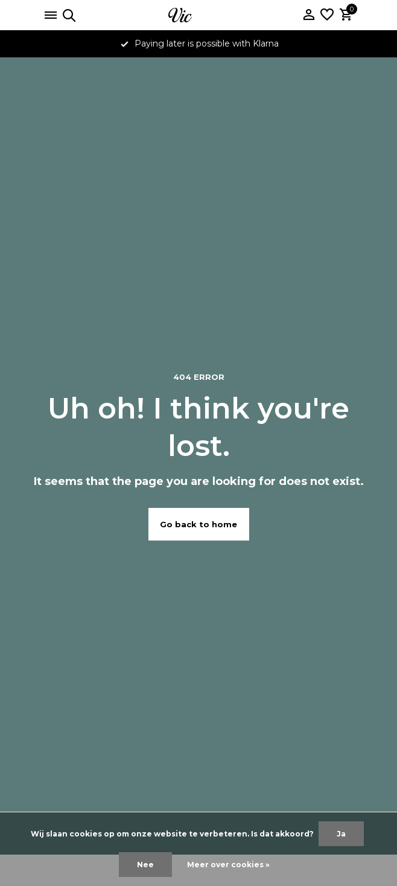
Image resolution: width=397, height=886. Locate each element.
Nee (145, 864)
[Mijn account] (308, 15)
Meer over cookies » (228, 864)
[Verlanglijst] (327, 15)
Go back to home (198, 524)
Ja (341, 833)
